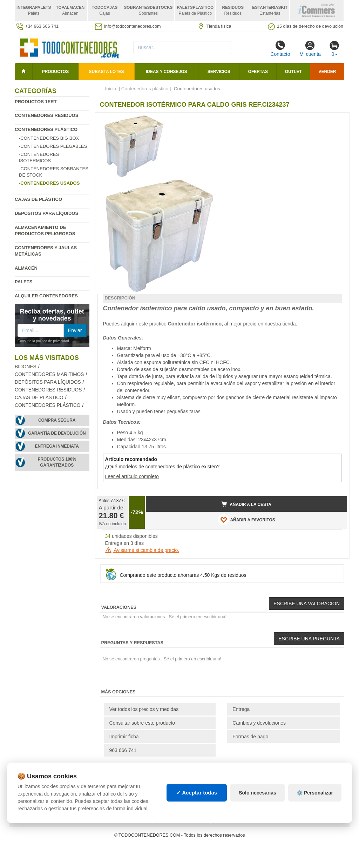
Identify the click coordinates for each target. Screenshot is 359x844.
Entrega (241, 709)
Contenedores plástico (46, 129)
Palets (23, 281)
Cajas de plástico (38, 199)
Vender (327, 71)
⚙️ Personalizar (315, 793)
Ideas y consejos (166, 71)
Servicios (219, 71)
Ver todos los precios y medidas (144, 709)
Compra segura (57, 420)
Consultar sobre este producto (142, 723)
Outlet (293, 71)
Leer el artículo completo (132, 476)
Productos (55, 71)
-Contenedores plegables (53, 146)
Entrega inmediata (57, 446)
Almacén (26, 268)
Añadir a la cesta (246, 504)
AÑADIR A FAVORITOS (246, 519)
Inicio (110, 88)
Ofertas (258, 71)
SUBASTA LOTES (106, 71)
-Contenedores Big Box (49, 138)
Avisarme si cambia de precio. (142, 550)
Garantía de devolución (57, 433)
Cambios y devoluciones (259, 723)
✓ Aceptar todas (196, 793)
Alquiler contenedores (46, 295)
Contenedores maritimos (49, 374)
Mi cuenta (310, 48)
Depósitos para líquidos (46, 213)
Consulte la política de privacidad (43, 341)
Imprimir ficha (124, 736)
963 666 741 (123, 750)
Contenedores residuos (46, 115)
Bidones (25, 366)
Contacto (280, 48)
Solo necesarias (257, 793)
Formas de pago (250, 736)
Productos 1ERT (36, 101)
